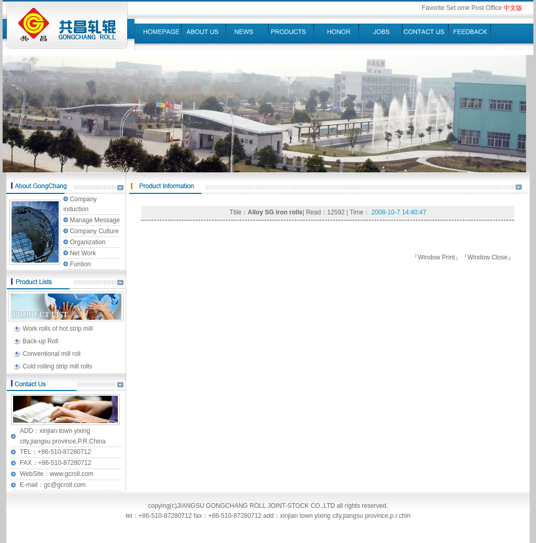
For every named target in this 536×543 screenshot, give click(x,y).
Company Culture (94, 231)
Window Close (487, 257)
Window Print (436, 257)
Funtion (80, 264)
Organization (87, 242)
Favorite (433, 8)
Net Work (83, 253)
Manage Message (94, 220)
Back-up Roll (40, 341)
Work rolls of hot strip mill (58, 328)
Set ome (458, 8)
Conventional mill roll (52, 353)
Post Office (487, 8)
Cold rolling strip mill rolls (57, 366)
